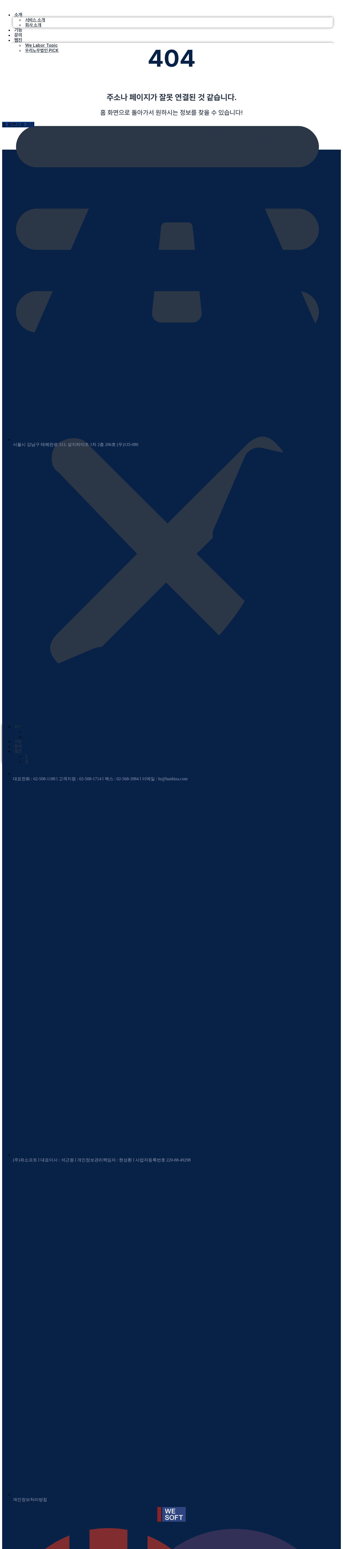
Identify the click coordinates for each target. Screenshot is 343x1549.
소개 (18, 14)
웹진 (18, 40)
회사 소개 (33, 25)
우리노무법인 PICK (41, 50)
